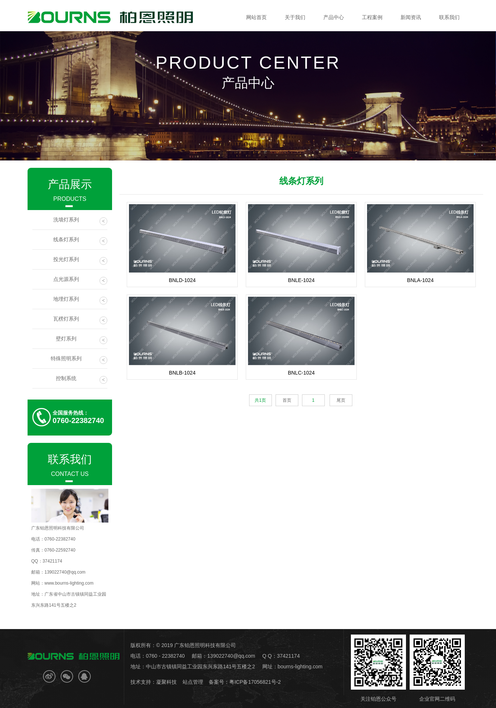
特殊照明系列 (79, 359)
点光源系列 (80, 280)
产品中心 (333, 17)
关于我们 (295, 17)
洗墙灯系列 (80, 221)
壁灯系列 (82, 340)
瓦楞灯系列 (80, 320)
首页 (287, 400)
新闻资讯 (410, 17)
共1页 (260, 400)
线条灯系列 (80, 240)
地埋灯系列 (80, 300)
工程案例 (372, 17)
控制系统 (82, 379)
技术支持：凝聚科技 (153, 682)
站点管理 (193, 682)
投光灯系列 (80, 260)
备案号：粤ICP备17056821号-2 (245, 682)
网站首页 (256, 17)
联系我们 (449, 17)
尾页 (341, 400)
